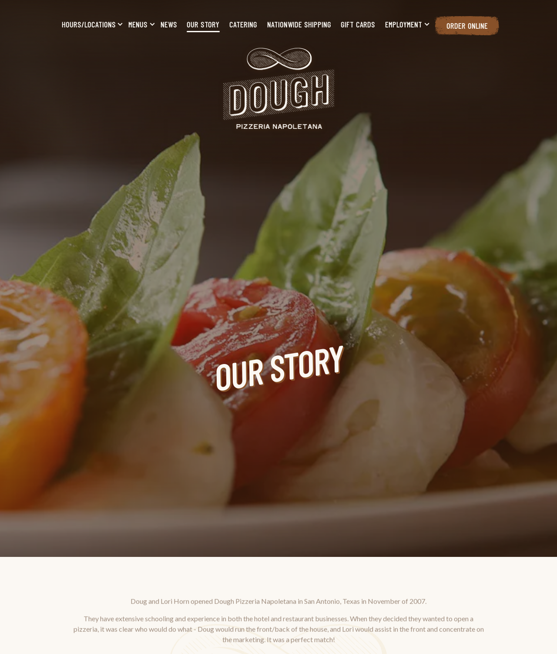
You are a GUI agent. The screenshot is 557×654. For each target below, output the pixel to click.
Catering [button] (243, 24)
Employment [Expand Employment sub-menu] (405, 23)
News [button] (169, 24)
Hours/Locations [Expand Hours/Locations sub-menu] (90, 23)
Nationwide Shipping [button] (299, 24)
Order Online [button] (467, 25)
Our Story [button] (203, 24)
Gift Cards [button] (358, 24)
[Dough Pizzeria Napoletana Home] (278, 87)
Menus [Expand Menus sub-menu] (139, 23)
